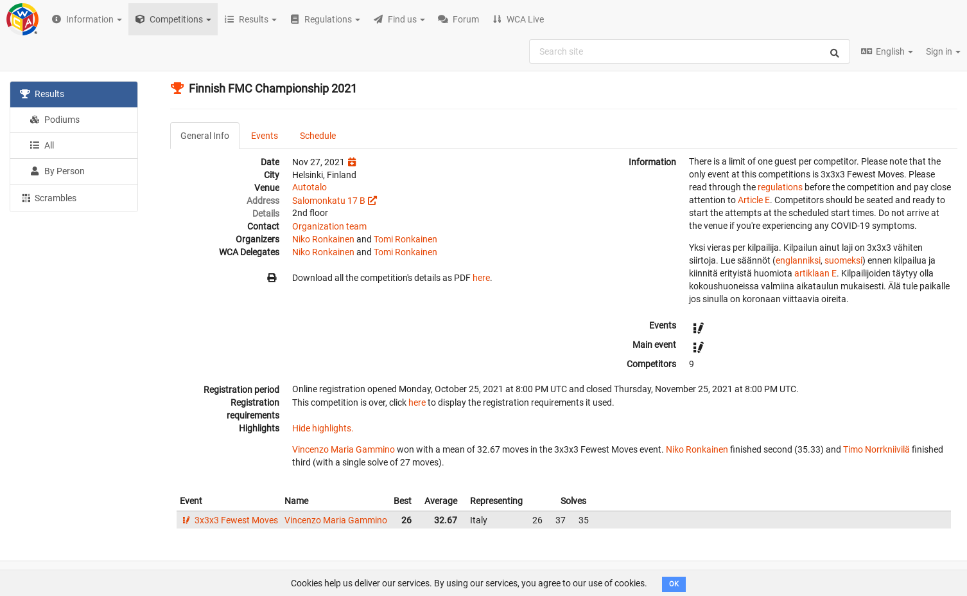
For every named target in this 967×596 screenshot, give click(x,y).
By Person (57, 171)
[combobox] (689, 51)
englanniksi (798, 260)
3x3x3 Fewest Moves (229, 520)
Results (42, 94)
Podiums (55, 119)
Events (264, 136)
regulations (780, 187)
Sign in (943, 51)
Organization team (329, 226)
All (42, 145)
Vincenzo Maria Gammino (343, 449)
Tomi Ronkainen (405, 239)
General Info (204, 136)
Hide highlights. (323, 428)
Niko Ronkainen (323, 239)
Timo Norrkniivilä (876, 449)
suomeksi (843, 260)
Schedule (318, 136)
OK (674, 584)
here (481, 278)
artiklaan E (815, 273)
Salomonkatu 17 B (328, 200)
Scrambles (48, 197)
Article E (754, 200)
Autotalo (309, 187)
